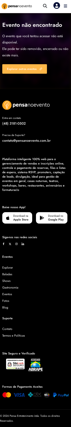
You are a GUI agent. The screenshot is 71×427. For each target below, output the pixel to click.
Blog (5, 307)
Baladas (7, 274)
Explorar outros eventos (24, 69)
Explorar (7, 267)
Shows (6, 281)
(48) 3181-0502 (14, 123)
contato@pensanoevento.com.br (26, 140)
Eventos (7, 294)
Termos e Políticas (13, 335)
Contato (7, 329)
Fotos (5, 301)
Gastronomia (10, 287)
